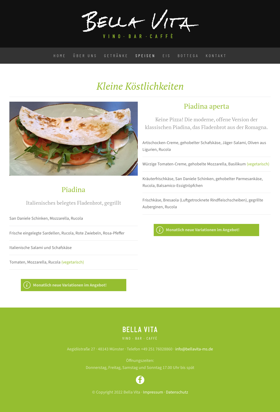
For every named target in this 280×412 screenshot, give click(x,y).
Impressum (153, 392)
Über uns (85, 55)
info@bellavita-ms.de (194, 349)
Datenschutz (177, 392)
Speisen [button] (145, 55)
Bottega (188, 55)
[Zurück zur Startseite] (140, 23)
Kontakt (216, 55)
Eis (167, 55)
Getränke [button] (116, 55)
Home (59, 55)
